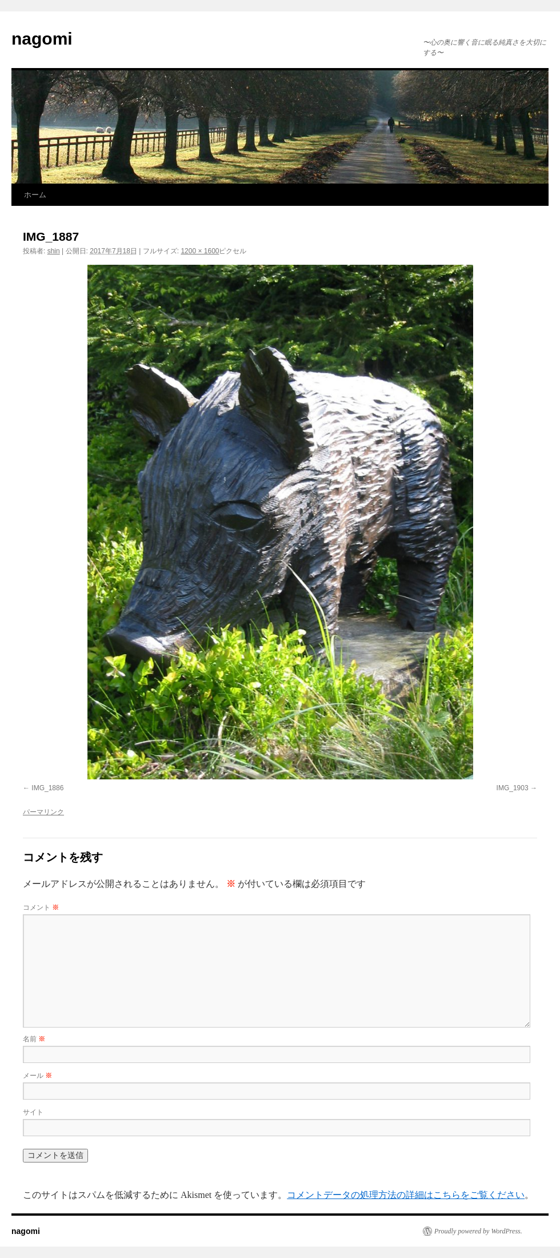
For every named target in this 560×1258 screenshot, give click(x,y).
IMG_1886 (47, 788)
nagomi (42, 38)
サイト (33, 1112)
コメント (41, 907)
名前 (34, 1039)
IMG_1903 (513, 788)
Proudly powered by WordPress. (478, 1231)
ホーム (35, 194)
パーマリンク (43, 812)
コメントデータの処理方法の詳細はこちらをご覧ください (406, 1195)
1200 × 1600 (200, 251)
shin (53, 251)
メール (37, 1076)
